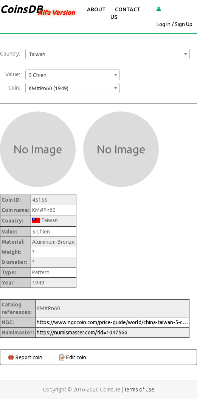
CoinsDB (21, 9)
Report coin (29, 357)
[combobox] (107, 54)
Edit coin (76, 357)
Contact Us (125, 13)
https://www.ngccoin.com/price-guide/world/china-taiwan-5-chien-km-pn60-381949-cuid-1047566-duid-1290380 (112, 322)
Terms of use (139, 390)
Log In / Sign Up (174, 24)
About (96, 9)
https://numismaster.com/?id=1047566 (82, 332)
